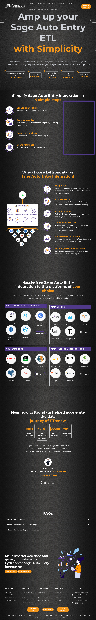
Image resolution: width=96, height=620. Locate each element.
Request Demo (11, 572)
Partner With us (33, 610)
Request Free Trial (86, 6)
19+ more (40, 333)
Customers (31, 9)
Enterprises (58, 592)
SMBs (56, 595)
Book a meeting (63, 610)
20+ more (40, 374)
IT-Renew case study (28, 592)
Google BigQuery (10, 601)
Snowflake (8, 592)
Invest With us (48, 610)
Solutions (41, 3)
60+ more (84, 374)
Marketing (58, 601)
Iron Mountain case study (27, 596)
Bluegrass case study (28, 603)
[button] (48, 520)
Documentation (43, 9)
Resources (54, 9)
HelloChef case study (28, 600)
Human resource (60, 598)
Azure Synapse (9, 598)
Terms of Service (51, 615)
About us (61, 3)
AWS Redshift (9, 595)
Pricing (70, 3)
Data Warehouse (43, 598)
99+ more (84, 332)
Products (31, 3)
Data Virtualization (43, 601)
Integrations (52, 3)
